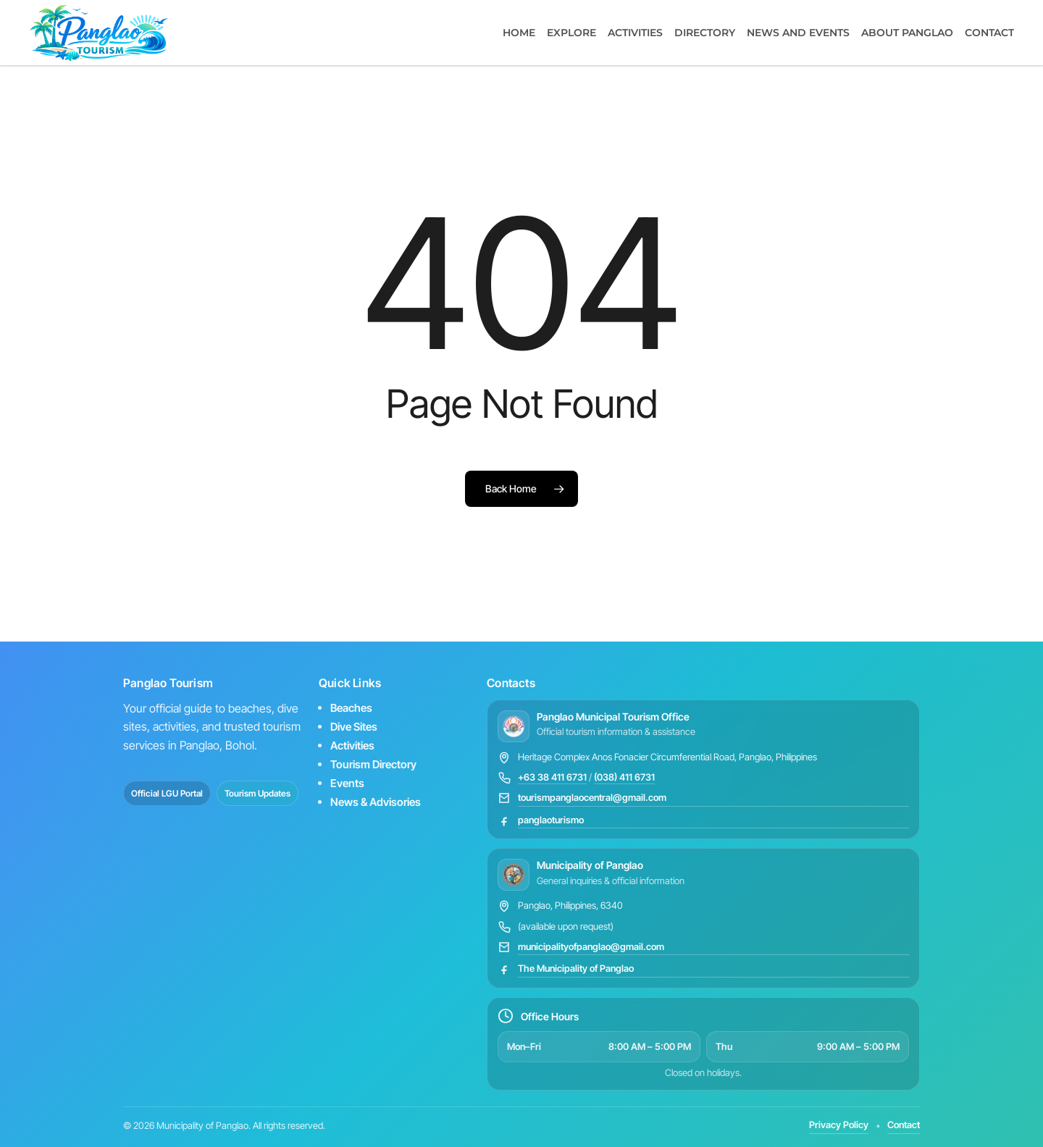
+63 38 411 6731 (552, 777)
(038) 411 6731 (624, 777)
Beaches (351, 708)
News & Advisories (375, 802)
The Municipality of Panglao (576, 968)
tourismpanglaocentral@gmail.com (592, 797)
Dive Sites (353, 727)
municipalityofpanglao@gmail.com (591, 946)
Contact (903, 1124)
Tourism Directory (373, 764)
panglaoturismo (551, 819)
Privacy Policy (838, 1124)
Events (347, 783)
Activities (352, 745)
